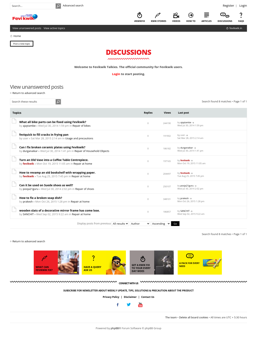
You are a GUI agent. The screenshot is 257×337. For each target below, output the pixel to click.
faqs (241, 20)
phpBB (115, 328)
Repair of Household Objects (91, 151)
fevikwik (28, 163)
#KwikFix (139, 20)
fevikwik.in (235, 28)
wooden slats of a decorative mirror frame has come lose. (59, 210)
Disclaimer (130, 297)
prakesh (28, 201)
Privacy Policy (111, 297)
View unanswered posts (26, 28)
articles (207, 20)
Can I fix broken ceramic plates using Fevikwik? (52, 147)
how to (191, 20)
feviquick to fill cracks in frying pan (43, 134)
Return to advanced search (28, 93)
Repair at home (82, 163)
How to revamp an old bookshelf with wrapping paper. (57, 172)
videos (176, 20)
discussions (225, 20)
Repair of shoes (84, 189)
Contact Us (147, 297)
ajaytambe (29, 125)
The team (171, 317)
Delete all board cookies (193, 317)
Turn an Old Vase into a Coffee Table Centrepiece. (53, 160)
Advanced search (73, 5)
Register (228, 5)
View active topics (54, 28)
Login (243, 5)
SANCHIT (28, 214)
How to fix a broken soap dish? (40, 198)
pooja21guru (30, 189)
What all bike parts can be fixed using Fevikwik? (52, 122)
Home (17, 36)
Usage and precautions (79, 138)
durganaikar (30, 151)
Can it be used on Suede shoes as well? (46, 185)
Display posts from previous (103, 223)
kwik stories (158, 20)
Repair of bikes (81, 125)
